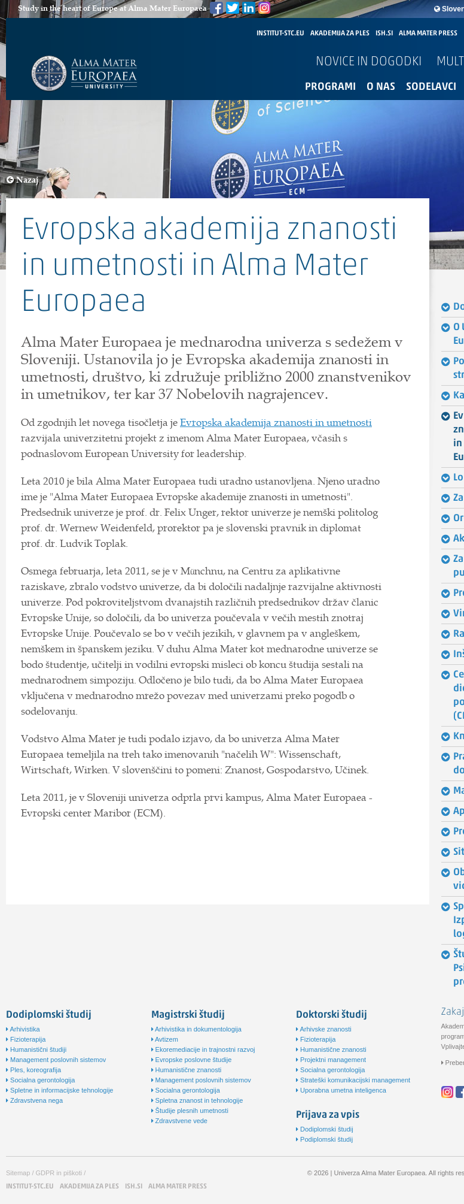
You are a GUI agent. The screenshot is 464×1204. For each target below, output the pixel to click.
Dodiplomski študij (324, 1129)
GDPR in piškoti (59, 1172)
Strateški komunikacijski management (353, 1080)
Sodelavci (431, 87)
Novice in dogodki (369, 62)
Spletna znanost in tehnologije (197, 1100)
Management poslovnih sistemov (56, 1059)
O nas (381, 87)
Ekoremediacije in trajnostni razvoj (203, 1049)
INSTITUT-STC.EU (280, 33)
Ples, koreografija (33, 1069)
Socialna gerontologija (40, 1080)
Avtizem (164, 1039)
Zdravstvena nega (34, 1100)
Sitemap (18, 1172)
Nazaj (23, 180)
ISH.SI (384, 33)
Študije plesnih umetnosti (189, 1110)
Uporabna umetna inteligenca (341, 1090)
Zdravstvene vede (179, 1120)
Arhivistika (23, 1029)
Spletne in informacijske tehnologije (60, 1090)
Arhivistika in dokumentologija (196, 1029)
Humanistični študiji (36, 1049)
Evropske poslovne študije (191, 1059)
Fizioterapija (25, 1039)
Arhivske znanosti (324, 1029)
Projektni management (331, 1059)
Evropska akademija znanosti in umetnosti (276, 422)
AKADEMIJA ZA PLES (340, 33)
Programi (330, 87)
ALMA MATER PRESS (428, 33)
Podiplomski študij (324, 1139)
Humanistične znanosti (186, 1069)
